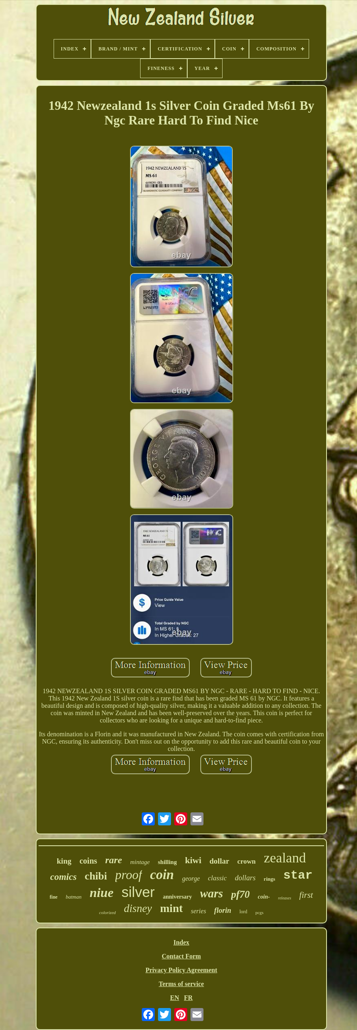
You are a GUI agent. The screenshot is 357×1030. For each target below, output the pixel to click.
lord (243, 911)
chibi (96, 876)
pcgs (259, 912)
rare (113, 860)
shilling (167, 862)
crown (246, 861)
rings (269, 879)
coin (162, 874)
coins (88, 860)
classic (217, 878)
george (191, 878)
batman (74, 897)
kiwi (193, 860)
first (306, 895)
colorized (107, 912)
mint (171, 908)
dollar (219, 861)
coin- (264, 897)
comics (63, 877)
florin (222, 910)
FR (188, 997)
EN (174, 997)
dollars (245, 878)
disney (138, 908)
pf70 (240, 894)
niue (102, 892)
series (198, 911)
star (298, 875)
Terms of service (181, 983)
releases (284, 898)
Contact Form (181, 956)
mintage (139, 862)
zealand (285, 857)
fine (53, 897)
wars (211, 893)
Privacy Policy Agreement (181, 970)
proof (128, 875)
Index (181, 942)
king (64, 861)
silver (138, 892)
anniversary (177, 897)
